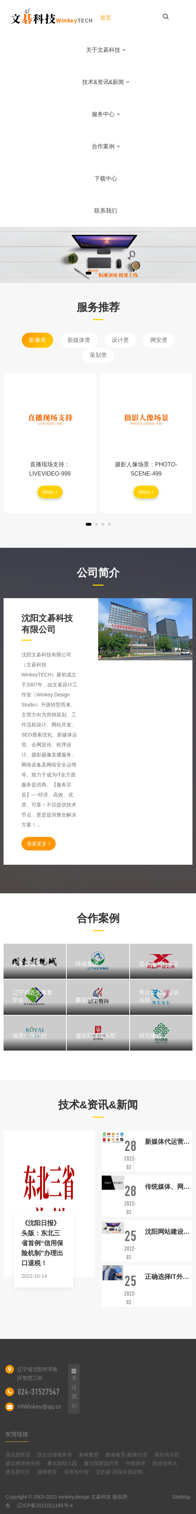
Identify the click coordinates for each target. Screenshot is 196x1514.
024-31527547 (38, 1391)
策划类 (98, 355)
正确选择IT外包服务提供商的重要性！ (168, 1276)
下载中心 (105, 178)
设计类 (120, 340)
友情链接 (16, 1434)
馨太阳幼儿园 (62, 1463)
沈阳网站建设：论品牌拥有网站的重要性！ (168, 1231)
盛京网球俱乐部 (22, 1463)
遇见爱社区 (17, 1472)
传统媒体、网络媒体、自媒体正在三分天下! (168, 1186)
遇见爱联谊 (17, 1455)
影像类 (37, 340)
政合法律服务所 (54, 1455)
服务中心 (106, 114)
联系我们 (105, 211)
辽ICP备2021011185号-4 (45, 1505)
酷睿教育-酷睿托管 (126, 1455)
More (49, 492)
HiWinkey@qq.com (41, 1407)
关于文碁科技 (106, 50)
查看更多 (38, 844)
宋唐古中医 (76, 1472)
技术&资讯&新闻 (105, 82)
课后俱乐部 (166, 1455)
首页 (105, 18)
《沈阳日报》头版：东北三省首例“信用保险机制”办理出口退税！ (42, 1243)
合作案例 (106, 146)
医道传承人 (164, 1463)
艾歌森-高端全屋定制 (119, 1472)
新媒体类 (78, 340)
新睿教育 (89, 1455)
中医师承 (136, 1463)
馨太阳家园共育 (101, 1463)
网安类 (158, 340)
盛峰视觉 (47, 1472)
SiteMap (181, 1497)
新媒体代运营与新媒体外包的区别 (168, 1141)
